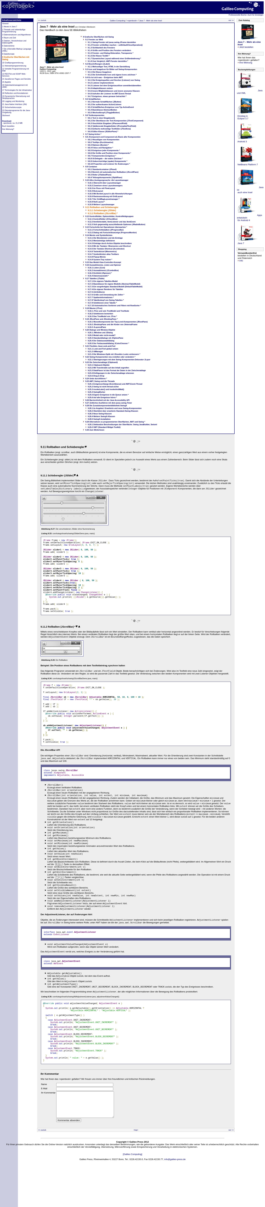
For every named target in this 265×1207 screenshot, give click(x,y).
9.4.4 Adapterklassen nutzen (100, 88)
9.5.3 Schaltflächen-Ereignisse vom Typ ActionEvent (111, 107)
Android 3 (242, 141)
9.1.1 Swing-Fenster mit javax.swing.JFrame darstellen (112, 42)
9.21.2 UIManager (95, 351)
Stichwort (6, 115)
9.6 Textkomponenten (94, 115)
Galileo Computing (117, 21)
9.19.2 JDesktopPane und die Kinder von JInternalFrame (112, 324)
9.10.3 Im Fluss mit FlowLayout (101, 188)
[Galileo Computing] (132, 1194)
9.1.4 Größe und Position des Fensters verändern (109, 50)
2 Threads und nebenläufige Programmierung (13, 31)
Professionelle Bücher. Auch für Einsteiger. (246, 15)
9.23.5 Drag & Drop (96, 376)
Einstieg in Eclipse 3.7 (242, 117)
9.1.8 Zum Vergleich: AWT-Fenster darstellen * (108, 61)
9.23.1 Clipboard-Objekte (99, 365)
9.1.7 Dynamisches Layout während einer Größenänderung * (114, 58)
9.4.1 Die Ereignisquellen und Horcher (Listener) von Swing (114, 80)
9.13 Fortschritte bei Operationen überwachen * (106, 227)
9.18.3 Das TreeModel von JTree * (102, 316)
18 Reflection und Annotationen (15, 93)
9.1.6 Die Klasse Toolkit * (99, 56)
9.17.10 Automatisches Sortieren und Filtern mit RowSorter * (114, 305)
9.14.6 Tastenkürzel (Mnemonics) (102, 251)
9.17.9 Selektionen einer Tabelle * (102, 303)
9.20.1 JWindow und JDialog (100, 333)
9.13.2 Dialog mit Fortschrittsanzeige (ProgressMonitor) (112, 232)
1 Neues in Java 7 (9, 27)
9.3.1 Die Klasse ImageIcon (100, 72)
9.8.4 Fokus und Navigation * (100, 148)
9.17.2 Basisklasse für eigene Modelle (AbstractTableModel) (114, 284)
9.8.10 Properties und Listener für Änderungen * (109, 164)
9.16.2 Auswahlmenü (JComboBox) (103, 270)
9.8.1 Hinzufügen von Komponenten (103, 140)
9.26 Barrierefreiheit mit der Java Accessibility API (107, 400)
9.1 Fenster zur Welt (94, 40)
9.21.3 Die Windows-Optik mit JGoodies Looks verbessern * (114, 354)
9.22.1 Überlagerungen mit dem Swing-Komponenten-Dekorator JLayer (119, 360)
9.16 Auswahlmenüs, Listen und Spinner (103, 265)
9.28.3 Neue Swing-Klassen (100, 414)
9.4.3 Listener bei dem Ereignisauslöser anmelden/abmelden (114, 85)
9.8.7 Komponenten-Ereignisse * (102, 156)
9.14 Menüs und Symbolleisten (98, 235)
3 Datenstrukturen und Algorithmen (16, 35)
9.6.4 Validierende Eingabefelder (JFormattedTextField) (112, 126)
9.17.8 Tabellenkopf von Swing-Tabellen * (106, 300)
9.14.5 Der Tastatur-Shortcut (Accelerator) (106, 249)
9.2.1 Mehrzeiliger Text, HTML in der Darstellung (109, 67)
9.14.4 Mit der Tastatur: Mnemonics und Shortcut (109, 246)
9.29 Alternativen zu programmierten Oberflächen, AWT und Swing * (115, 422)
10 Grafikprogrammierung (12, 63)
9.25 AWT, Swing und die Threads (100, 381)
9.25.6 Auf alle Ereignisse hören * (102, 397)
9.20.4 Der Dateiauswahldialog (101, 341)
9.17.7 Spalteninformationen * (101, 297)
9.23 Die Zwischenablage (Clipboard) (101, 362)
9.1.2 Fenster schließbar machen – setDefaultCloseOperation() (115, 45)
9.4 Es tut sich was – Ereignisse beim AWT (104, 77)
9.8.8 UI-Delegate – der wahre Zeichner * (105, 158)
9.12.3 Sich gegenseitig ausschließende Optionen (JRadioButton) (116, 224)
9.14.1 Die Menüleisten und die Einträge (105, 238)
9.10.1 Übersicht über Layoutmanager (104, 183)
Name (44, 1119)
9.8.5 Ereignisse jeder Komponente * (104, 150)
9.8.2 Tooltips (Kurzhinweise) (100, 142)
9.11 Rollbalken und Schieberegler (101, 207)
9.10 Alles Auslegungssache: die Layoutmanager (106, 180)
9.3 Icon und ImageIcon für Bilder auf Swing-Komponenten (111, 69)
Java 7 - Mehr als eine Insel (150, 21)
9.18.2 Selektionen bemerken (100, 314)
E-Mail (44, 1123)
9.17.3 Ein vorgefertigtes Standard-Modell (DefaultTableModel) (115, 287)
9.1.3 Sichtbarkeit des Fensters (101, 48)
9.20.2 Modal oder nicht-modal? (101, 335)
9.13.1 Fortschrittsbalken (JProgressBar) (106, 230)
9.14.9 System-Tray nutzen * (100, 260)
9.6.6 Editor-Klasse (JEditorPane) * (103, 131)
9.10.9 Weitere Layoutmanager (101, 204)
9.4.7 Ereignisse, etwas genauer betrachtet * (107, 96)
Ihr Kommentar (48, 1127)
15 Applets (6, 82)
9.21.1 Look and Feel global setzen (103, 349)
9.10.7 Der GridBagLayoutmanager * (103, 199)
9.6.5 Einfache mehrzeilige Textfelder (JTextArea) (109, 129)
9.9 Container (91, 167)
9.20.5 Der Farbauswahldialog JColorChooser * (108, 343)
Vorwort (5, 23)
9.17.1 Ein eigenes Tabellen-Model (103, 281)
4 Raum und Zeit (9, 38)
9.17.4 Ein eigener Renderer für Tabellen (105, 289)
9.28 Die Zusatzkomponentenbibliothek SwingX (106, 406)
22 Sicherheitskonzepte (11, 107)
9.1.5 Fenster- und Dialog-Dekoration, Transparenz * (110, 53)
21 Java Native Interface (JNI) (14, 104)
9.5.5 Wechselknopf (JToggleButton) (104, 113)
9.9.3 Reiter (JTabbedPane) (99, 175)
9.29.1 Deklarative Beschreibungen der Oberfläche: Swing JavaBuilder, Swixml (122, 424)
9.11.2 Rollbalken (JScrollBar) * (103, 213)
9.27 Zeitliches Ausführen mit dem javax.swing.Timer (108, 403)
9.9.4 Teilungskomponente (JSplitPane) (105, 177)
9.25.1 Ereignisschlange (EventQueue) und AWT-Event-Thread (115, 384)
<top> (136, 1170)
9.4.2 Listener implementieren (101, 83)
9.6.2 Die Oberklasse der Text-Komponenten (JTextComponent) (115, 121)
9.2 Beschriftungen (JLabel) (97, 64)
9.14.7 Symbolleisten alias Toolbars (103, 254)
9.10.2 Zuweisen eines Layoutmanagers (105, 186)
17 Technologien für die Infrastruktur (17, 90)
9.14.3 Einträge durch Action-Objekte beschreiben (110, 243)
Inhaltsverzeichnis (11, 20)
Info (240, 260)
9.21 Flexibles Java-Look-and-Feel (100, 346)
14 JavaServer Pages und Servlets (16, 79)
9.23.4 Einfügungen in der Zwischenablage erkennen (111, 373)
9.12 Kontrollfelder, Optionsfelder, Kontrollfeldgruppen (109, 216)
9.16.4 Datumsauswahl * (98, 276)
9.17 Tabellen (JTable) (94, 278)
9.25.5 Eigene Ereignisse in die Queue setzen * (108, 395)
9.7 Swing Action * (93, 134)
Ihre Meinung (245, 62)
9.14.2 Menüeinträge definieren (101, 241)
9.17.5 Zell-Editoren (96, 292)
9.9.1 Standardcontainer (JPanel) (102, 169)
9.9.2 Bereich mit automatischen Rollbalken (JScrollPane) (113, 172)
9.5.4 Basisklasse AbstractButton (102, 110)
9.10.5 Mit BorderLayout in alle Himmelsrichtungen (110, 194)
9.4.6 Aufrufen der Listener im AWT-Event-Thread (109, 94)
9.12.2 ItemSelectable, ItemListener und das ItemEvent (112, 222)
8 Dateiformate (8, 54)
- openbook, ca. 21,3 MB (12, 123)
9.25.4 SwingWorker (96, 392)
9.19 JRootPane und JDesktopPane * (101, 319)
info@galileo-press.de (175, 1199)
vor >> (231, 20)
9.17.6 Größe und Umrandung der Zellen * (106, 295)
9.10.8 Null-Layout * (96, 202)
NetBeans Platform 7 (247, 164)
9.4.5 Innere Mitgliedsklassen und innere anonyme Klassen (114, 91)
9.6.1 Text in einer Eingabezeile (101, 118)
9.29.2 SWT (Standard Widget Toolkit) (104, 427)
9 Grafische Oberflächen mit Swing (98, 37)
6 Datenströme (8, 46)
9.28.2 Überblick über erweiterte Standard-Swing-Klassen (113, 411)
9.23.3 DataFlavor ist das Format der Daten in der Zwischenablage (117, 370)
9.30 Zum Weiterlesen (94, 430)
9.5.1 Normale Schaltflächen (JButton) (104, 102)
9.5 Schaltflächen (93, 99)
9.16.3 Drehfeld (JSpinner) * (100, 273)
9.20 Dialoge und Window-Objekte (100, 330)
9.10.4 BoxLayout (95, 191)
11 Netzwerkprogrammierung (14, 66)
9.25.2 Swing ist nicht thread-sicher (103, 387)
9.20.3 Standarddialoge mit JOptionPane (105, 338)
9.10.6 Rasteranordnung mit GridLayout (105, 196)
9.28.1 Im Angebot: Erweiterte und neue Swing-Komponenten (115, 408)
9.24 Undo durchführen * (96, 378)
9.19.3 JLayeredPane (97, 327)
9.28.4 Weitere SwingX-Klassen (101, 416)
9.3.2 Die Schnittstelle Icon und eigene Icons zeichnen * (112, 75)
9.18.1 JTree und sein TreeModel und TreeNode (108, 311)
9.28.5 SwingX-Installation (99, 419)
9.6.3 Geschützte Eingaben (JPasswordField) (107, 123)
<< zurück (42, 20)
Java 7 (240, 243)
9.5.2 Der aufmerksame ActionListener (105, 104)
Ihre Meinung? (8, 129)
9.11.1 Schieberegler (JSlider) (102, 210)
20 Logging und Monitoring (13, 101)
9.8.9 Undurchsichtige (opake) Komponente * (107, 161)
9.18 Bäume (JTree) (93, 308)
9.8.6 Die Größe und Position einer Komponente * (109, 153)
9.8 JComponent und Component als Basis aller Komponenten (112, 137)
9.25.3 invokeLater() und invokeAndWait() (106, 389)
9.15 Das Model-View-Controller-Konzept (103, 262)
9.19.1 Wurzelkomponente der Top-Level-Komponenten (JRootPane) (118, 322)
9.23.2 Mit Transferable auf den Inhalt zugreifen (108, 368)
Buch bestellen (8, 126)
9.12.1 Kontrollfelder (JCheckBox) (102, 219)
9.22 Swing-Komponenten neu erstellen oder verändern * (110, 357)
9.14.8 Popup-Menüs (97, 257)
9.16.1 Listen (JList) (96, 268)
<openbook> (132, 21)
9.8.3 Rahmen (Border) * (98, 145)
